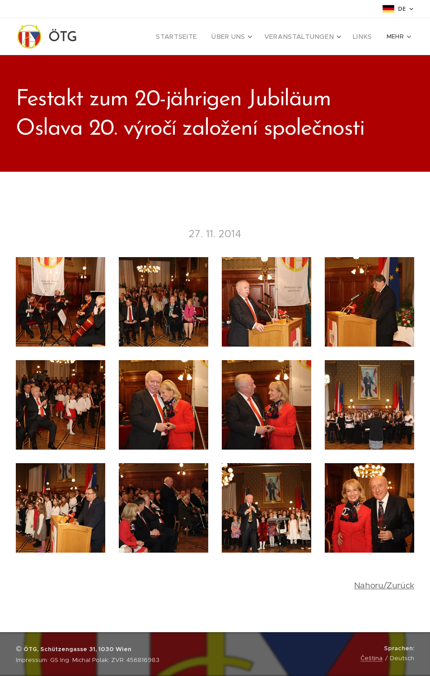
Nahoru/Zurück (384, 585)
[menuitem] (135, 36)
